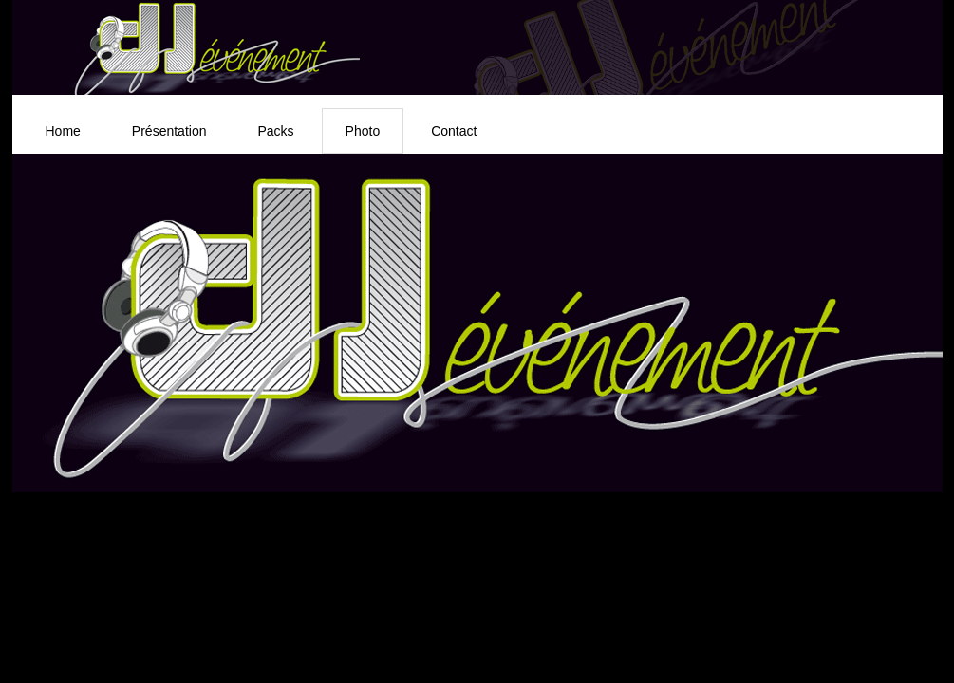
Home (63, 130)
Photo (363, 130)
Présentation (169, 130)
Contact (454, 130)
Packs (275, 130)
